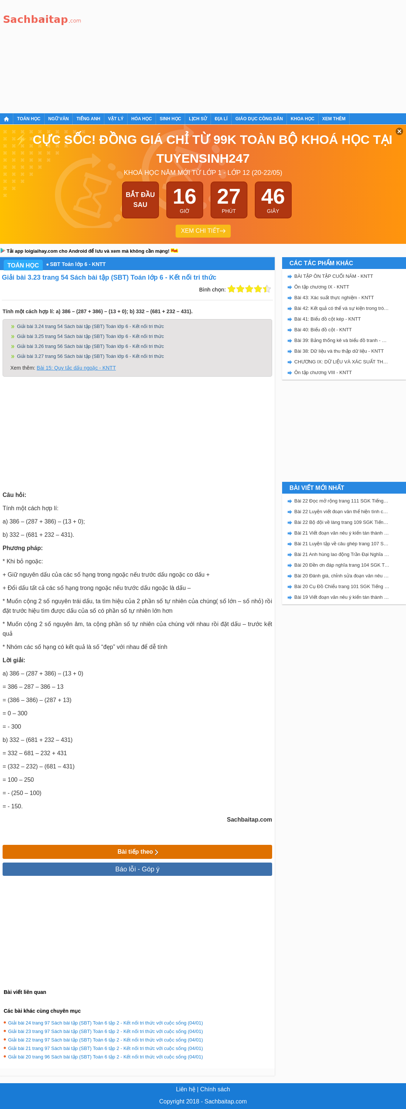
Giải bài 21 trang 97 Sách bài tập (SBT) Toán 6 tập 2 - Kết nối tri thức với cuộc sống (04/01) (105, 1048)
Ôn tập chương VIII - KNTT (323, 372)
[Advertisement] (184, 55)
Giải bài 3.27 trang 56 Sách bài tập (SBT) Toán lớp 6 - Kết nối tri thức (90, 356)
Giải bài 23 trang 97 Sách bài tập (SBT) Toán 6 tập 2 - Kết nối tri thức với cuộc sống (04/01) (105, 1031)
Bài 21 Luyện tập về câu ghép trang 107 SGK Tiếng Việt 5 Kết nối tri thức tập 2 (341, 543)
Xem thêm (334, 118)
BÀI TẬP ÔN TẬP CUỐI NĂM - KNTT (333, 276)
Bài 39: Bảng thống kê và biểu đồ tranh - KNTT (341, 340)
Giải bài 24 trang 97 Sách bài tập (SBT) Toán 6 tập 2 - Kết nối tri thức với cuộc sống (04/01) (105, 1023)
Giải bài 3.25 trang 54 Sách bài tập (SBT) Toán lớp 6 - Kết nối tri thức (90, 336)
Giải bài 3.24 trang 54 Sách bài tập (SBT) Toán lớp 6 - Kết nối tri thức (90, 326)
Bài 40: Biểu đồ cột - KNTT (323, 329)
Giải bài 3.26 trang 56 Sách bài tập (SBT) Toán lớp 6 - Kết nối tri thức (90, 346)
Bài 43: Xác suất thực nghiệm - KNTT (334, 297)
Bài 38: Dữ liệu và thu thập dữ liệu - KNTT (339, 351)
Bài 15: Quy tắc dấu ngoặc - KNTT (76, 368)
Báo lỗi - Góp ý (137, 869)
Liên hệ (185, 1089)
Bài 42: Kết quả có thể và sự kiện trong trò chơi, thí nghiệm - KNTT (341, 308)
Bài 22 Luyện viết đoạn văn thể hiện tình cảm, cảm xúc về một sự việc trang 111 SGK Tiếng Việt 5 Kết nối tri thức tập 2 (341, 511)
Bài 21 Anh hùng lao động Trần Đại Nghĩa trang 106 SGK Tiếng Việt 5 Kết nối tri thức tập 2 (341, 554)
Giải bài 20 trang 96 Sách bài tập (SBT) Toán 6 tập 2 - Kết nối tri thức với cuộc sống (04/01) (105, 1057)
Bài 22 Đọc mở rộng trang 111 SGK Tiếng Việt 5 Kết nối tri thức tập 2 (341, 501)
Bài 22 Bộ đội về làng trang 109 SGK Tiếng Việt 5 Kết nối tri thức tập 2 (341, 522)
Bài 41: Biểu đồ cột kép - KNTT (327, 319)
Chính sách (215, 1089)
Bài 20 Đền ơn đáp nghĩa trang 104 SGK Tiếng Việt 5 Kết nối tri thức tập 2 (341, 565)
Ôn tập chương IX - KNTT (321, 287)
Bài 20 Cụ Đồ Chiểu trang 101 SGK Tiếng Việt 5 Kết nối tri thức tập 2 (341, 586)
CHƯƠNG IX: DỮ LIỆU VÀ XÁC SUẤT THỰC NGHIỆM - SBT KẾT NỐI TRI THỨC (341, 362)
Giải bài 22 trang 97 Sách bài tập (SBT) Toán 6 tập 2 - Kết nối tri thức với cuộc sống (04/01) (105, 1040)
